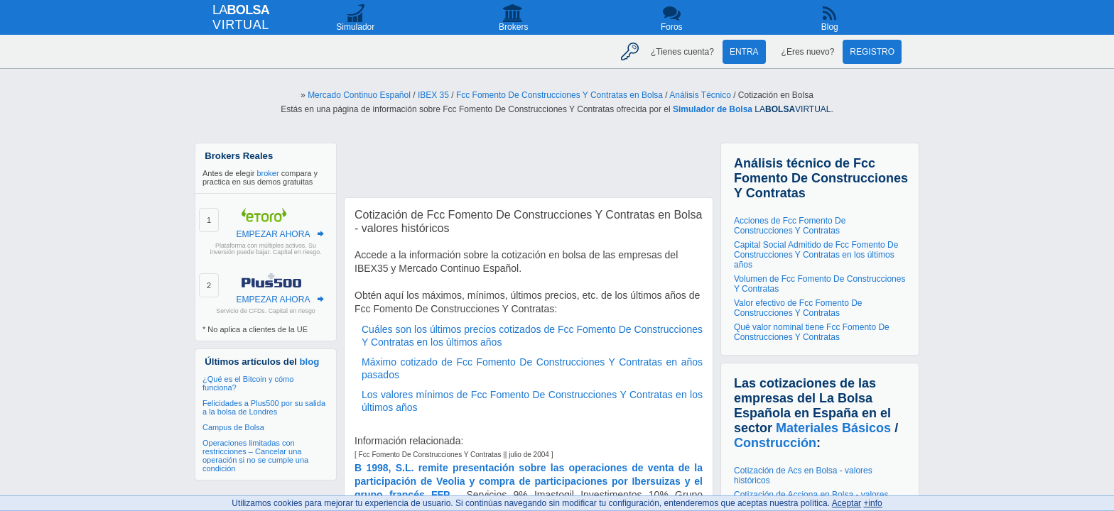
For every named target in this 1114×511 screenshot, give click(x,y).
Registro (872, 52)
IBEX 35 (433, 95)
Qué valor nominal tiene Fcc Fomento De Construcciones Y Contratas (811, 332)
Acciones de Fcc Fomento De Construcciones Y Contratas (789, 226)
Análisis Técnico (699, 95)
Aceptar (846, 503)
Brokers (513, 27)
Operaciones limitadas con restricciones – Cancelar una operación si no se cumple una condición (255, 456)
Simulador (355, 27)
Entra (744, 52)
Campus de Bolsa (233, 427)
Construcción (775, 443)
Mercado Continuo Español (359, 95)
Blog (829, 27)
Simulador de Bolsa (712, 109)
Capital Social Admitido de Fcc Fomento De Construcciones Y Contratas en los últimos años (816, 255)
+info (872, 503)
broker (267, 173)
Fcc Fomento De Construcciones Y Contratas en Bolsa (559, 95)
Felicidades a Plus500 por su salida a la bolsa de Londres (263, 407)
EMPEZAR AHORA (273, 234)
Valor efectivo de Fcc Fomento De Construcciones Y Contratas (798, 308)
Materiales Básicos (833, 428)
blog (310, 361)
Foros (672, 27)
